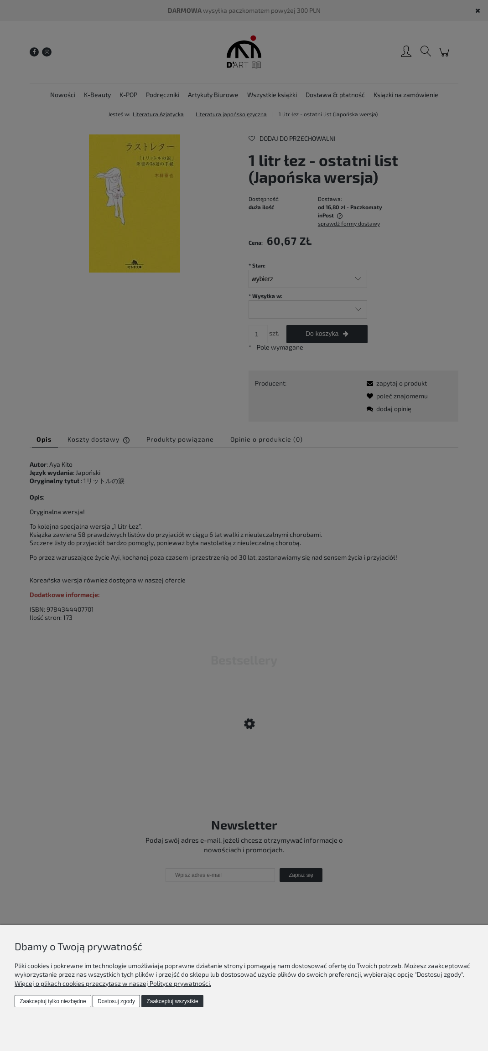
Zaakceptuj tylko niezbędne (53, 1001)
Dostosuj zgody (116, 1001)
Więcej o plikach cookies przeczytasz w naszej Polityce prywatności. (113, 983)
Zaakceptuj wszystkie (172, 1001)
